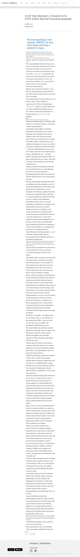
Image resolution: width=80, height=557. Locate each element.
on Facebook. (37, 74)
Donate (11, 549)
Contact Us (56, 3)
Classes (44, 3)
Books (38, 3)
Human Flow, (31, 106)
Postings (32, 3)
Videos (49, 3)
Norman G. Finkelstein (9, 3)
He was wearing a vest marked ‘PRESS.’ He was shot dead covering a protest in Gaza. (40, 43)
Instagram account (41, 114)
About (26, 3)
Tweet (26, 534)
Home (21, 3)
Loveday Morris (30, 57)
